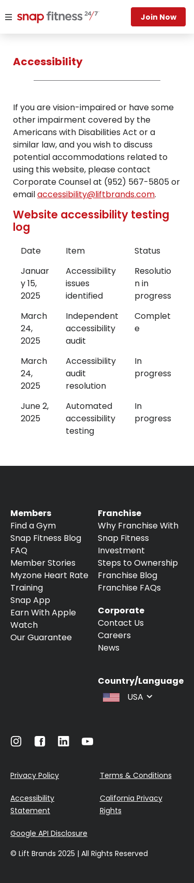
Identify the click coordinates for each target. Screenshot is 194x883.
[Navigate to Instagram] (16, 744)
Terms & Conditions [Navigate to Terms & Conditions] (136, 775)
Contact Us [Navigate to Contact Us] (121, 623)
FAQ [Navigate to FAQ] (18, 550)
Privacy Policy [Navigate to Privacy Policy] (34, 775)
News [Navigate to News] (109, 648)
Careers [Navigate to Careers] (114, 635)
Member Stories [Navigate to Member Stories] (43, 563)
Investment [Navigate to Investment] (121, 550)
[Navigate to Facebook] (40, 744)
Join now (158, 17)
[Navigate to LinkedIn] (63, 743)
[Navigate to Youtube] (87, 744)
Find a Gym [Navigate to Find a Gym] (33, 526)
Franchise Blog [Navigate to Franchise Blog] (127, 575)
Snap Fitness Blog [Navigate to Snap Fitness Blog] (45, 538)
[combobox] (127, 696)
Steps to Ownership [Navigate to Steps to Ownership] (138, 563)
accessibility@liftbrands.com (96, 194)
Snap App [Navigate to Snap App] (30, 600)
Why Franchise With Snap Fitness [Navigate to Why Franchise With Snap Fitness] (138, 532)
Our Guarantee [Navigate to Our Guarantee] (41, 637)
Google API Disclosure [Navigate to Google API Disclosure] (48, 833)
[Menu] (8, 17)
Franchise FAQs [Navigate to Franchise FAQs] (129, 588)
